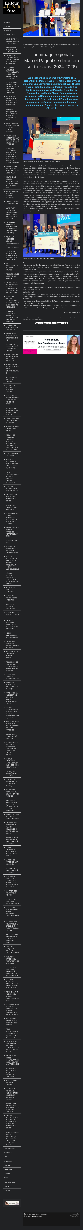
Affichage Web (74, 1216)
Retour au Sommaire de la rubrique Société (51, 323)
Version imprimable (31, 1214)
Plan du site (43, 1214)
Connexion (76, 1214)
